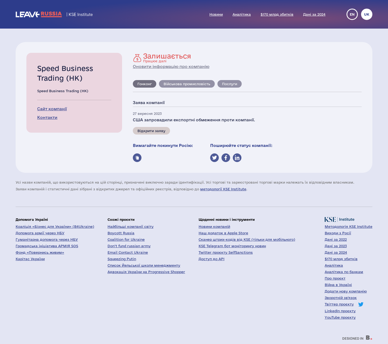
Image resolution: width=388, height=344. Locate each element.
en (352, 14)
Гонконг (144, 84)
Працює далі (167, 58)
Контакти (47, 117)
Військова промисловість (187, 84)
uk (366, 14)
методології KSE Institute (223, 189)
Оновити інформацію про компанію (171, 66)
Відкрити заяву (151, 131)
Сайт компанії (52, 108)
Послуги (229, 84)
